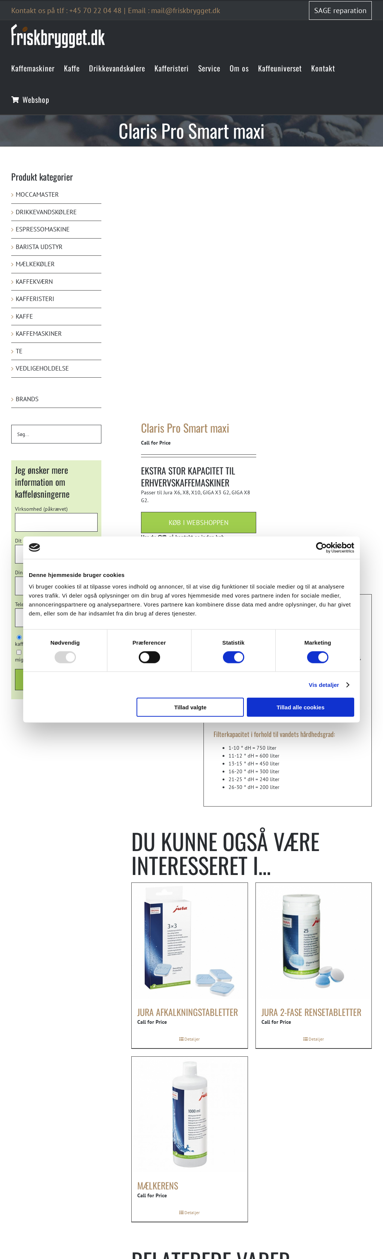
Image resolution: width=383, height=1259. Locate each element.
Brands (27, 399)
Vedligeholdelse (42, 368)
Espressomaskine (43, 229)
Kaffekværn (34, 281)
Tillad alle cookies (300, 707)
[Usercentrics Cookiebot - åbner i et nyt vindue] (321, 547)
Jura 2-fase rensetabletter (311, 1012)
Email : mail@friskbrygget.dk (174, 10)
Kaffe (24, 316)
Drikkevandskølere (46, 212)
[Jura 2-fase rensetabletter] (314, 941)
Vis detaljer (324, 684)
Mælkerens (157, 1185)
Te (19, 351)
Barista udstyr (39, 247)
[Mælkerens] (190, 1115)
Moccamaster (37, 194)
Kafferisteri (35, 299)
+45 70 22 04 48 (95, 10)
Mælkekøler (35, 264)
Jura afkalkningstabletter (187, 1012)
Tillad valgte (190, 707)
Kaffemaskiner (39, 333)
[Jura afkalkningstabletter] (190, 941)
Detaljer (192, 1039)
